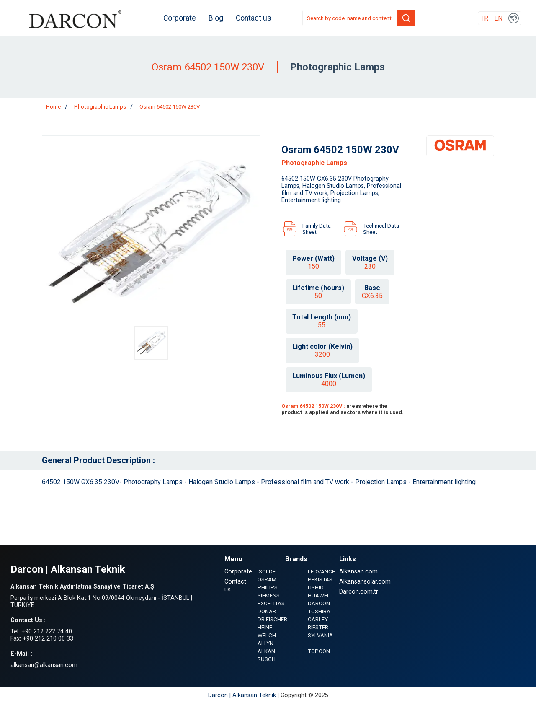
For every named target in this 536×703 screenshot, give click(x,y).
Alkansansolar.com (365, 581)
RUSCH (267, 659)
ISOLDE (267, 571)
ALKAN (266, 651)
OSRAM (267, 579)
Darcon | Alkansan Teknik (243, 695)
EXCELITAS (271, 603)
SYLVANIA (320, 635)
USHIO (316, 587)
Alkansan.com (358, 571)
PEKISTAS (320, 579)
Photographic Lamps (100, 107)
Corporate (179, 18)
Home (53, 107)
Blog (216, 18)
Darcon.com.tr (358, 591)
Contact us (253, 18)
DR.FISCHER (272, 619)
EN (498, 18)
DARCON (319, 603)
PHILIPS (268, 587)
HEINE (265, 627)
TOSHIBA (319, 611)
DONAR (267, 611)
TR (484, 18)
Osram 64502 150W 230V (169, 107)
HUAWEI (318, 595)
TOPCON (319, 651)
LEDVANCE (321, 571)
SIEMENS (269, 595)
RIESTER (318, 627)
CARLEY (318, 619)
